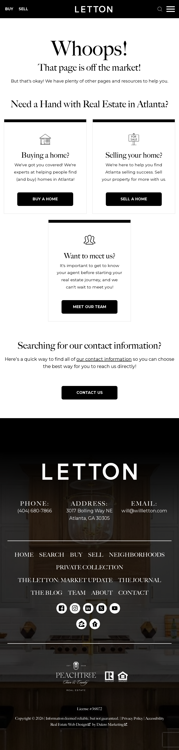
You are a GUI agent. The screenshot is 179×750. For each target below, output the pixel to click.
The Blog (46, 593)
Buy (76, 555)
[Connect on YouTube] (115, 608)
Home (24, 555)
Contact (133, 593)
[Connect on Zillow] (81, 624)
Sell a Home (133, 199)
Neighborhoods (137, 555)
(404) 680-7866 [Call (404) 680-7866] (34, 511)
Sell (95, 555)
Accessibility (154, 718)
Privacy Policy (132, 718)
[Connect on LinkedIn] (88, 608)
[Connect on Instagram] (75, 608)
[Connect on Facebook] (61, 608)
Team (77, 593)
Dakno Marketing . (112, 724)
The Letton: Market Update (65, 580)
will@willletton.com (144, 511)
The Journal (139, 580)
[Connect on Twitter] (101, 608)
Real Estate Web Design (70, 724)
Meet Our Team (89, 307)
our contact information (104, 359)
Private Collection (89, 567)
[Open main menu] (170, 9)
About (102, 593)
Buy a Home (45, 199)
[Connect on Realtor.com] (95, 624)
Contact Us (89, 392)
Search (51, 555)
